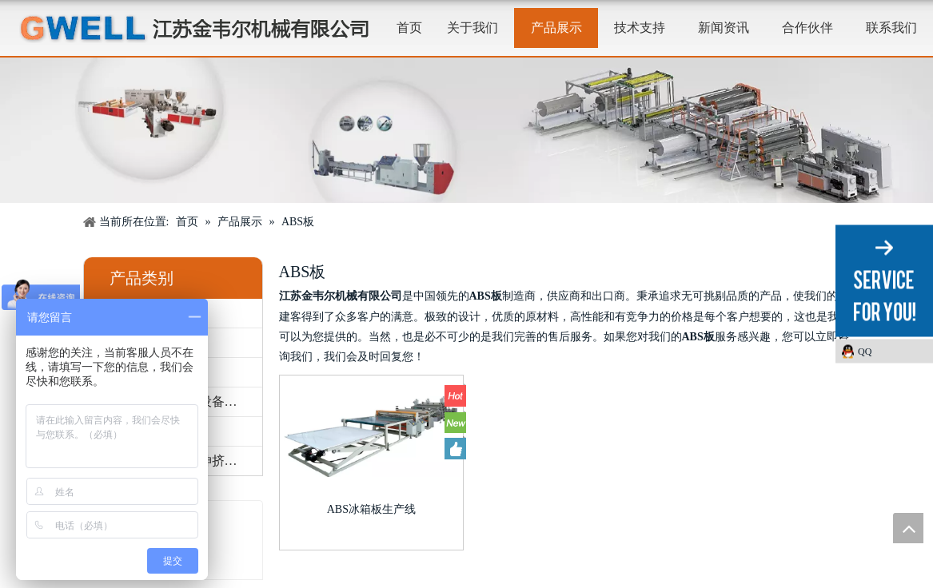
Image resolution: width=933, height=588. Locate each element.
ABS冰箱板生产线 (371, 509)
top (908, 528)
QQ (864, 351)
